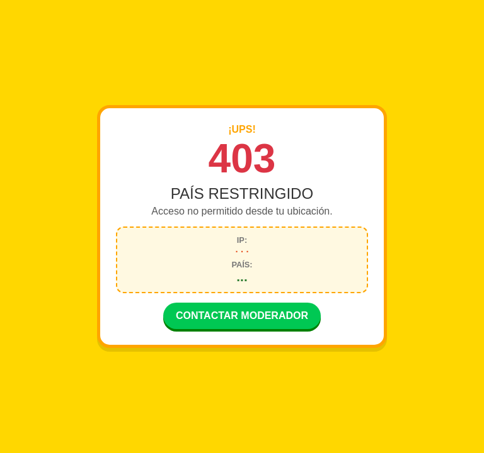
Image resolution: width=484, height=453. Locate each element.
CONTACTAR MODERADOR (242, 316)
